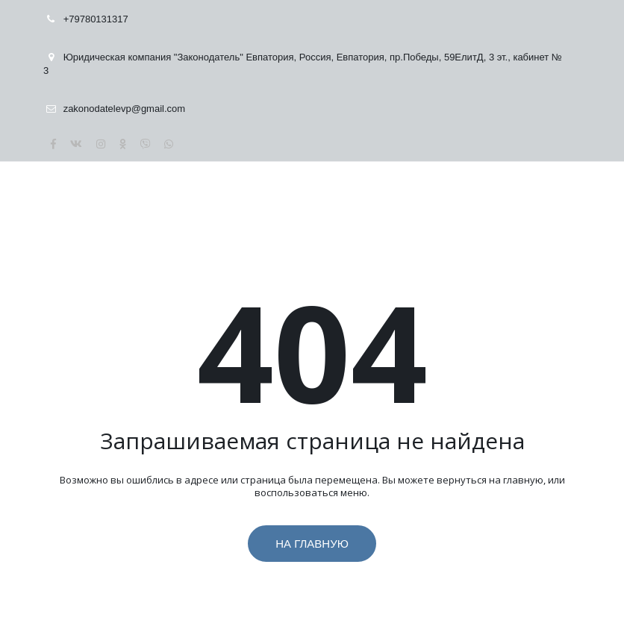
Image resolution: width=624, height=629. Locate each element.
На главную (312, 543)
